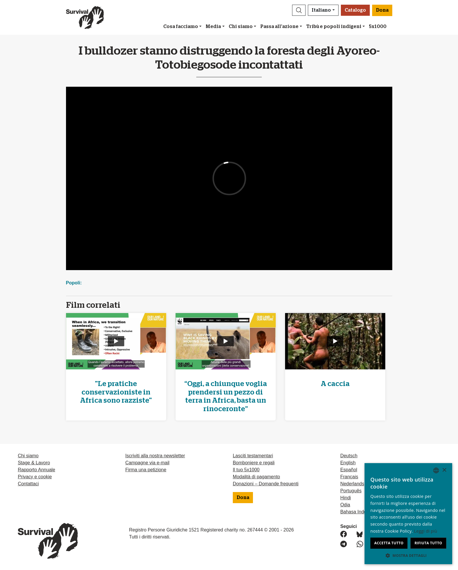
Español (348, 469)
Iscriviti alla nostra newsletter (155, 455)
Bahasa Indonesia (359, 511)
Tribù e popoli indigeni (333, 26)
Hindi (345, 497)
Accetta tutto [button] (388, 543)
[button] (299, 10)
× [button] (444, 470)
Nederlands (352, 483)
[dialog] (408, 513)
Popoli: (74, 282)
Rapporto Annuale (36, 469)
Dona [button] (382, 10)
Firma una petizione (145, 469)
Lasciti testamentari (253, 455)
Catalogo (355, 10)
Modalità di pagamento (256, 476)
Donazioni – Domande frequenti (266, 483)
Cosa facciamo (180, 26)
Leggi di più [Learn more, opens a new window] (425, 531)
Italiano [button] (321, 10)
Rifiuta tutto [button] (428, 543)
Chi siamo (241, 26)
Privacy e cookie (35, 476)
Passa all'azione (279, 26)
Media (213, 26)
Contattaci (28, 483)
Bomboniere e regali (254, 462)
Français (349, 476)
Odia (345, 504)
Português (351, 490)
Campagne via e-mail (147, 462)
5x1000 (377, 26)
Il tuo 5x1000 (246, 469)
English (347, 462)
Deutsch (349, 455)
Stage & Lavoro (34, 462)
